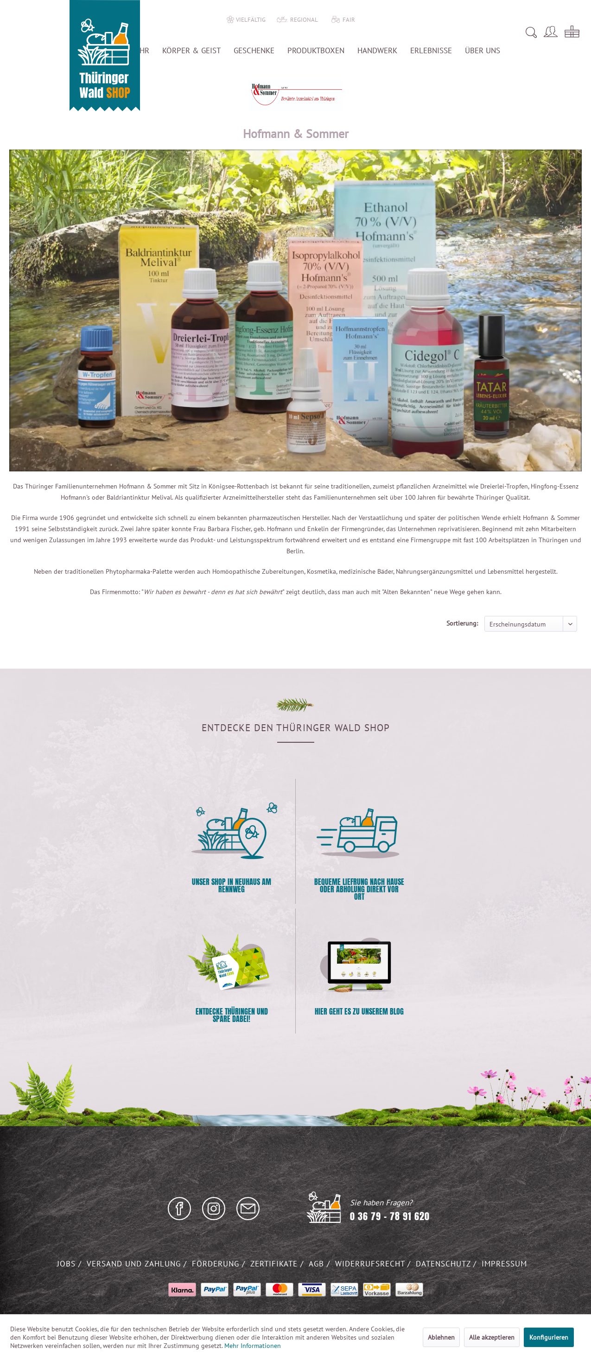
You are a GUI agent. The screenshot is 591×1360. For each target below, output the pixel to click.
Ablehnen (441, 1337)
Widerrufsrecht (371, 1264)
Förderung (217, 1264)
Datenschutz (444, 1264)
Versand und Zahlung (135, 1264)
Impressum (504, 1264)
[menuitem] (422, 32)
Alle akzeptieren (492, 1337)
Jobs (67, 1264)
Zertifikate (275, 1264)
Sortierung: (462, 623)
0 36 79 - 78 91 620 (390, 1216)
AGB (318, 1264)
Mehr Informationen (252, 1345)
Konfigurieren (548, 1337)
